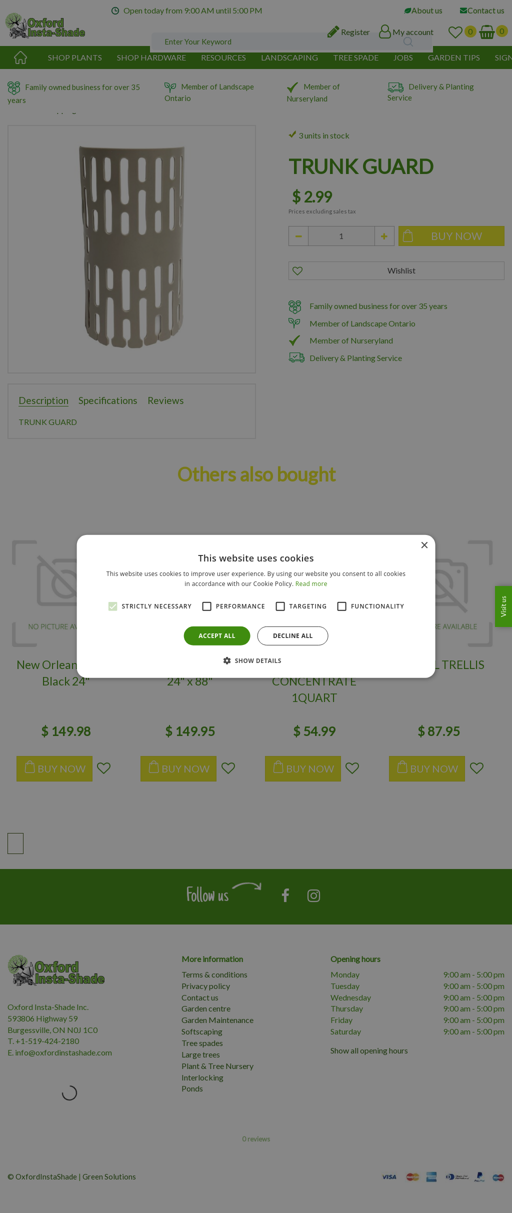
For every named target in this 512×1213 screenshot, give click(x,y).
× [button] (424, 546)
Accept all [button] (217, 636)
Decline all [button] (293, 636)
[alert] (256, 606)
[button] (256, 661)
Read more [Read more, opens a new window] (312, 584)
